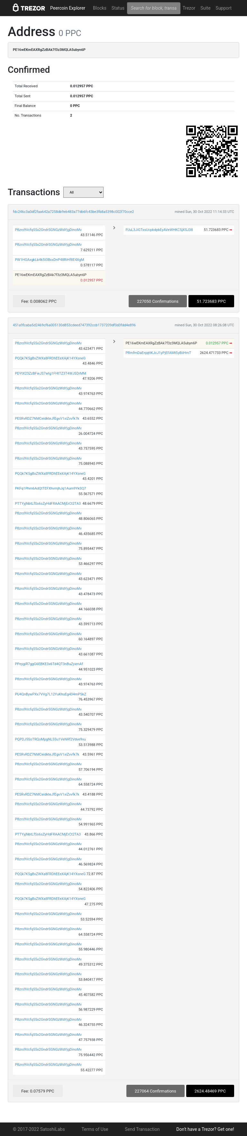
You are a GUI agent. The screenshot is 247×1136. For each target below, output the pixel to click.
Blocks (99, 8)
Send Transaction (142, 1129)
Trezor (189, 8)
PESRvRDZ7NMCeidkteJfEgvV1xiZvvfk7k (47, 418)
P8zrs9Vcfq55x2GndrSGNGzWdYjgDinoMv (48, 230)
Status (118, 8)
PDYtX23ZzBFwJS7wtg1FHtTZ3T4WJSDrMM (50, 373)
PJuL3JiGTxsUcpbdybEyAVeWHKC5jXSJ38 (159, 230)
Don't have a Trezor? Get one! (205, 1129)
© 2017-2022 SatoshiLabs (39, 1129)
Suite (205, 8)
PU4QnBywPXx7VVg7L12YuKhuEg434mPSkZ (50, 694)
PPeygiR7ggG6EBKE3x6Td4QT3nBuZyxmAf (49, 664)
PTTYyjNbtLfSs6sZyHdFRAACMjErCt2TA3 (48, 503)
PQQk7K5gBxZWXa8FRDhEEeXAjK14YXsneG (50, 358)
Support (224, 8)
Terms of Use (95, 1129)
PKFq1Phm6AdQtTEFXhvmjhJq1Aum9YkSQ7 (50, 488)
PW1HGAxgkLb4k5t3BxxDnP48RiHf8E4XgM (49, 260)
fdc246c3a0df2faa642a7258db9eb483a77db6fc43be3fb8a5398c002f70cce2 (73, 212)
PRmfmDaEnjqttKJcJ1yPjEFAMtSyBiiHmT (158, 353)
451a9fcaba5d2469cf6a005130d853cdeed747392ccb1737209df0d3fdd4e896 (74, 325)
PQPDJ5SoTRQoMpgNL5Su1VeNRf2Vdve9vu (50, 739)
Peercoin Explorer (67, 8)
